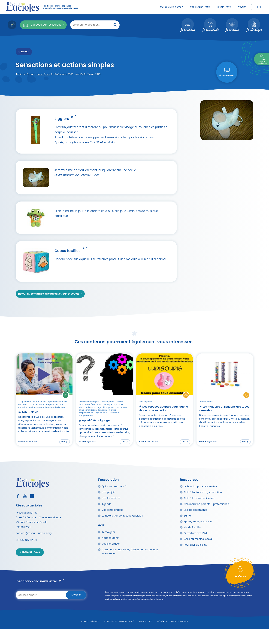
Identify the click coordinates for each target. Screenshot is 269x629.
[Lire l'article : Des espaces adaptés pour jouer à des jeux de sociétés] (164, 399)
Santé (187, 515)
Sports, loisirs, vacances (198, 521)
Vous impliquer (111, 543)
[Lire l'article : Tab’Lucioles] (44, 399)
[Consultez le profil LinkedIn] (32, 496)
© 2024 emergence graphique (172, 621)
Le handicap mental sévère (200, 486)
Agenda (242, 7)
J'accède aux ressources (41, 25)
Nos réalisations (200, 7)
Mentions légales (90, 621)
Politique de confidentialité (119, 621)
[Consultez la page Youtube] (25, 496)
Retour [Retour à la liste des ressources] (25, 51)
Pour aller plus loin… (195, 544)
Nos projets (108, 492)
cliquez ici (159, 599)
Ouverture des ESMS (196, 533)
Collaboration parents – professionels (206, 504)
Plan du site (145, 621)
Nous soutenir (110, 538)
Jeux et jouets (43, 74)
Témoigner (108, 532)
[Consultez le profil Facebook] (18, 496)
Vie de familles (192, 527)
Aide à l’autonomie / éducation (203, 492)
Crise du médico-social (198, 539)
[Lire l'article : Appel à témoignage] (104, 399)
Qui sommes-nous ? (171, 7)
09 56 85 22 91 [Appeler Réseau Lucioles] (26, 540)
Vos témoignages (112, 510)
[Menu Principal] (261, 59)
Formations (224, 7)
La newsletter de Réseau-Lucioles (122, 515)
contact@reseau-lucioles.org (34, 533)
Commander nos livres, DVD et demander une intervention (130, 551)
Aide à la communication (199, 498)
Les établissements (195, 510)
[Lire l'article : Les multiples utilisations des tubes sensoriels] (225, 399)
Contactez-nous (259, 7)
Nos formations (111, 498)
